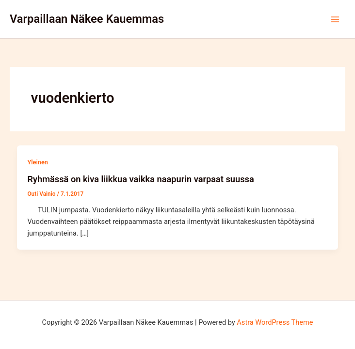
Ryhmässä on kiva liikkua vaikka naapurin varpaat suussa (140, 179)
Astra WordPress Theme (275, 322)
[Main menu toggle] (335, 19)
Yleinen (37, 162)
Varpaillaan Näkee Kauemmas (87, 19)
